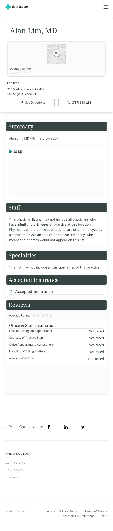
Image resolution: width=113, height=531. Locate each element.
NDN (105, 516)
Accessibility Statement (78, 516)
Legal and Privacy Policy (61, 511)
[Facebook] (49, 427)
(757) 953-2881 (80, 102)
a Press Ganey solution (25, 426)
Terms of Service (96, 511)
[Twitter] (83, 427)
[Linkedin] (66, 427)
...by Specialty (14, 470)
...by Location (14, 477)
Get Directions (32, 102)
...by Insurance (15, 462)
